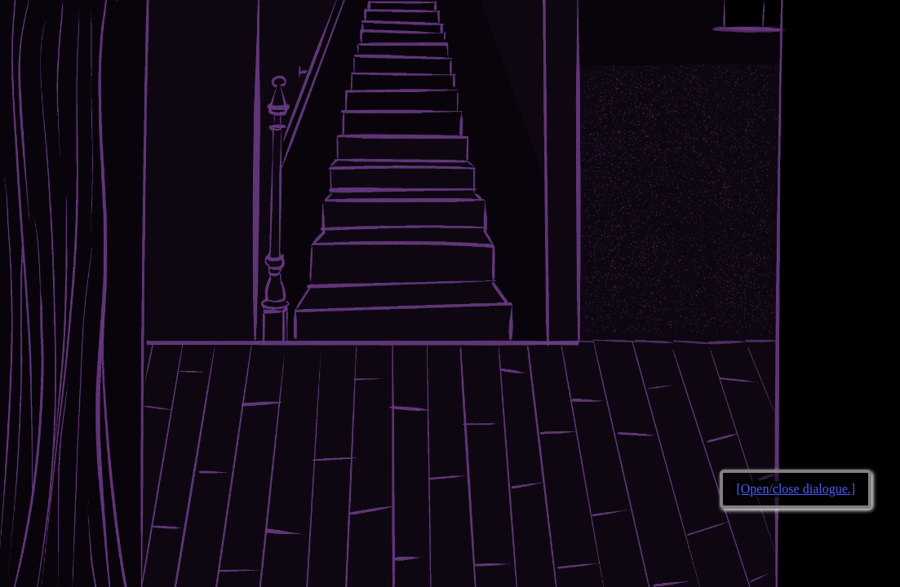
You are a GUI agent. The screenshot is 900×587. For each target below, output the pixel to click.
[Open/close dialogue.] (795, 489)
